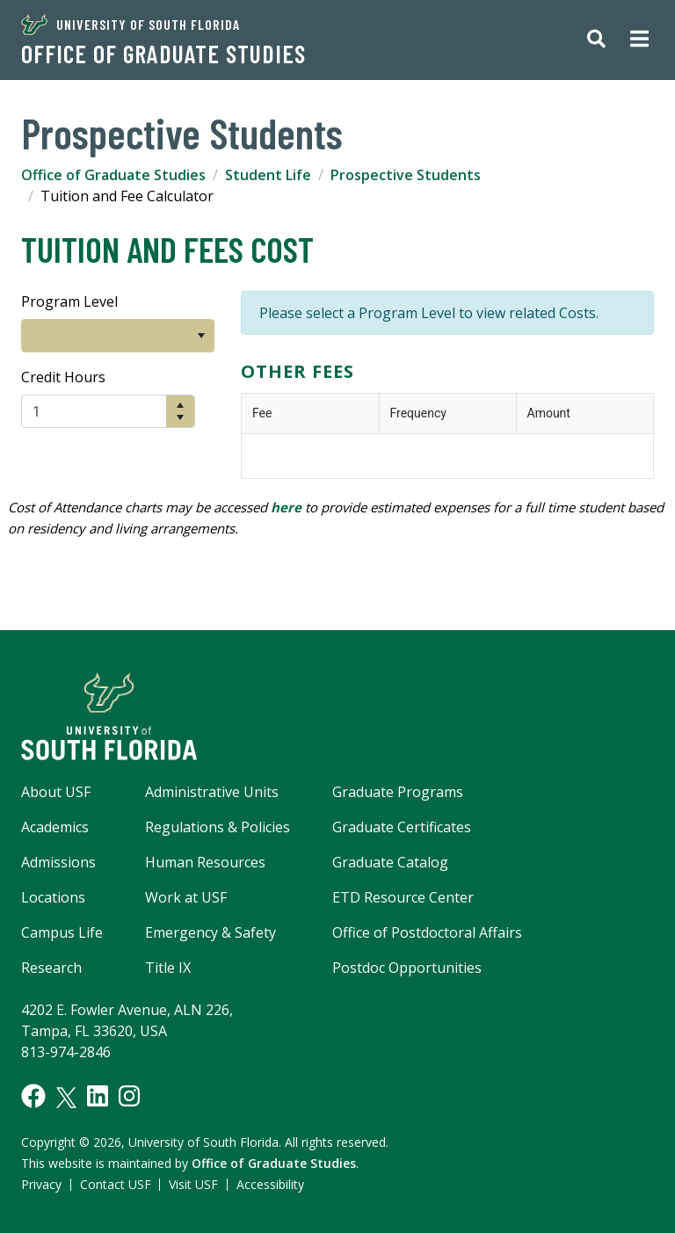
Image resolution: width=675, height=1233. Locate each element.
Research (51, 967)
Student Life (268, 175)
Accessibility (270, 1184)
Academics (55, 827)
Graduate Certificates (401, 827)
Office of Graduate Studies (163, 53)
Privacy (41, 1184)
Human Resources (205, 862)
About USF (56, 791)
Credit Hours (63, 377)
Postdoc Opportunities (407, 967)
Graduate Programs (397, 791)
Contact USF (115, 1184)
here (286, 507)
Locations (53, 897)
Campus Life (62, 932)
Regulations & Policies (217, 827)
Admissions (58, 862)
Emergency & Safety (210, 932)
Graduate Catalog (390, 862)
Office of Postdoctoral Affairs (427, 932)
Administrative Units (212, 791)
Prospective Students (405, 175)
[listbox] (117, 335)
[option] (105, 336)
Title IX (168, 967)
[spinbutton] (94, 411)
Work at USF (186, 897)
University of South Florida (130, 24)
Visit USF (193, 1184)
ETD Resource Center (403, 897)
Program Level (69, 301)
